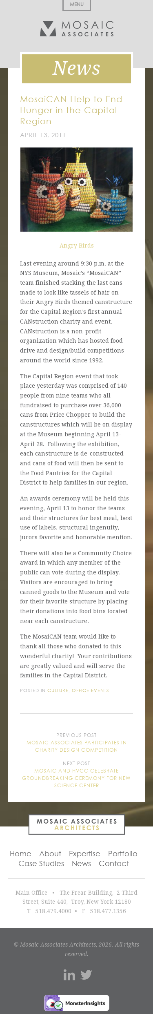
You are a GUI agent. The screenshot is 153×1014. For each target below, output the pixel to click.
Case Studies (41, 864)
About (50, 854)
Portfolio (122, 854)
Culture (58, 690)
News (81, 864)
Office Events (90, 690)
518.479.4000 (53, 911)
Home (20, 854)
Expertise (84, 854)
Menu (77, 4)
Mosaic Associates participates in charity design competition (77, 747)
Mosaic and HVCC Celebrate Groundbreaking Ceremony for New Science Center (76, 778)
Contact (114, 864)
